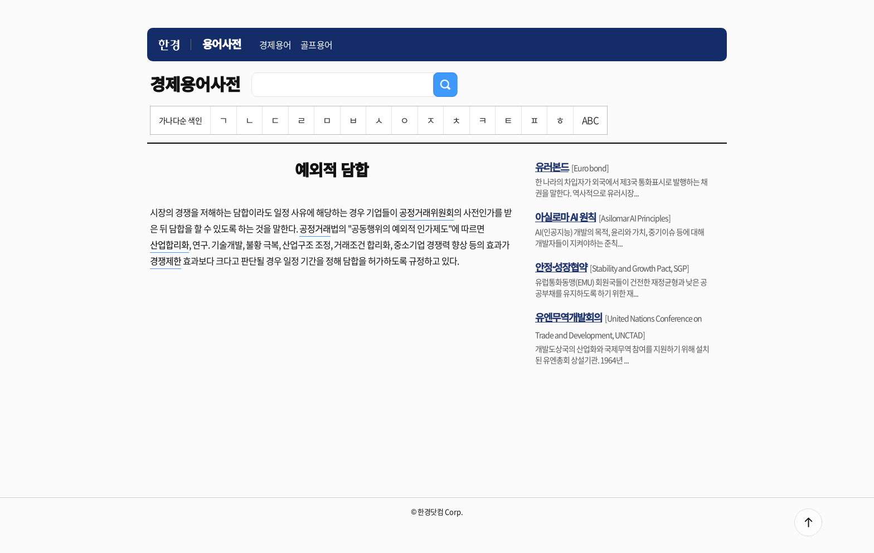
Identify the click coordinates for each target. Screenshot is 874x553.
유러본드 (552, 166)
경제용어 (275, 44)
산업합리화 (169, 244)
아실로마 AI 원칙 (565, 216)
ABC (590, 120)
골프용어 (316, 44)
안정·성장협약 (561, 267)
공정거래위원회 (426, 212)
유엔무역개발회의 (568, 317)
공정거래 (315, 228)
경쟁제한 (165, 260)
